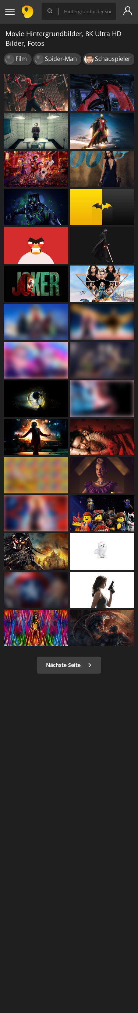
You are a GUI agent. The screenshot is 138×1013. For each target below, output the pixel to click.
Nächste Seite (69, 664)
